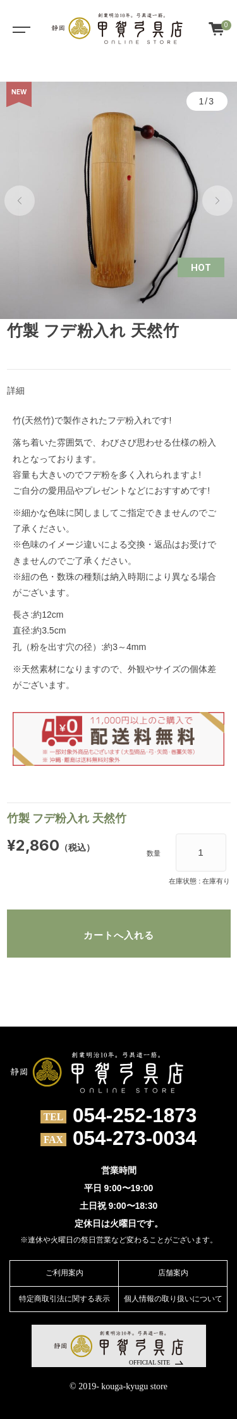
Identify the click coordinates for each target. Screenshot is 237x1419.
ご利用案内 (64, 1272)
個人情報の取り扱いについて (173, 1298)
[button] (19, 200)
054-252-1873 (135, 1116)
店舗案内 (173, 1272)
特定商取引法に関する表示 (64, 1298)
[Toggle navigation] (19, 28)
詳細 (16, 390)
